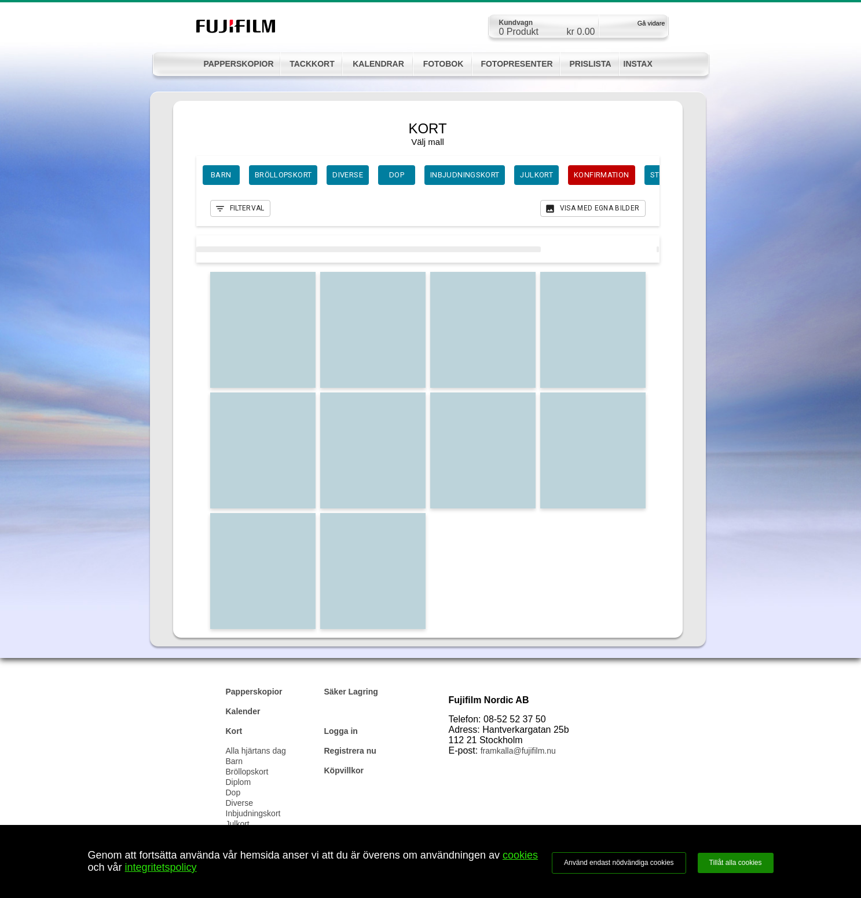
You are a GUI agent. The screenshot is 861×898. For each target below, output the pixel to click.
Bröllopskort (247, 771)
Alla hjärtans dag (256, 750)
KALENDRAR (378, 63)
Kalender (243, 711)
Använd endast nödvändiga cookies (618, 863)
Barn (234, 761)
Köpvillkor (344, 770)
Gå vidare (651, 23)
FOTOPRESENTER (516, 63)
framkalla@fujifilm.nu (518, 750)
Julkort (238, 823)
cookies (520, 855)
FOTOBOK (443, 63)
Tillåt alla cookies (735, 863)
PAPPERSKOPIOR (238, 63)
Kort (234, 731)
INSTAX (638, 63)
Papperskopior (254, 691)
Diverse (239, 803)
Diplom (238, 782)
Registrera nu (350, 750)
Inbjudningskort (253, 813)
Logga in (341, 731)
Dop (233, 792)
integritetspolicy (161, 867)
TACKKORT (312, 63)
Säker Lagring (351, 691)
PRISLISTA (590, 63)
